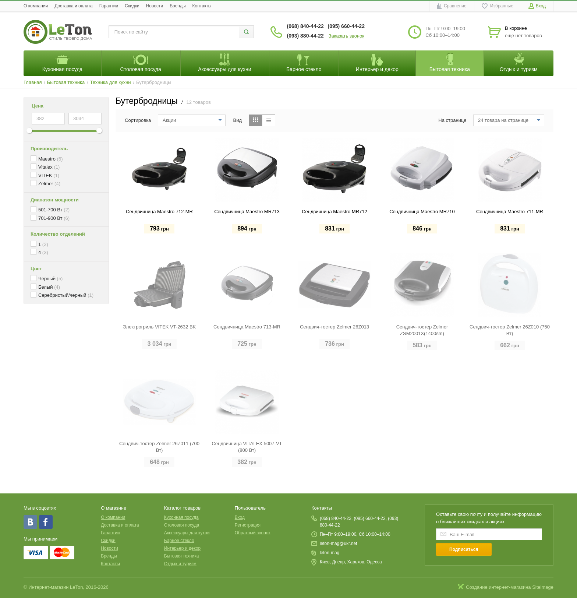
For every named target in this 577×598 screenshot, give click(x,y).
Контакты (202, 5)
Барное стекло (179, 540)
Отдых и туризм (180, 563)
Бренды (177, 5)
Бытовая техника (181, 556)
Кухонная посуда (181, 517)
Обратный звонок (252, 533)
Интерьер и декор (182, 548)
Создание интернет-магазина (498, 587)
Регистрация (248, 525)
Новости (154, 5)
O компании (36, 5)
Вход (240, 517)
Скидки (132, 5)
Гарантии (108, 5)
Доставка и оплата (73, 5)
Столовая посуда (181, 525)
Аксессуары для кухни (187, 532)
